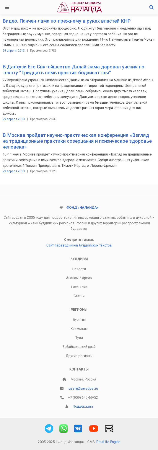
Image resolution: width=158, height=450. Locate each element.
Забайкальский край (79, 347)
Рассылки (79, 287)
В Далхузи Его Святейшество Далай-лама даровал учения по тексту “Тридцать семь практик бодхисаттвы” (73, 70)
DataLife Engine (108, 442)
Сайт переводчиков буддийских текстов (79, 245)
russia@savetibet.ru (83, 388)
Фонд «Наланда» (82, 207)
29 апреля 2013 (14, 50)
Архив (87, 278)
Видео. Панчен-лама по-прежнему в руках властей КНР (67, 21)
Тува (79, 338)
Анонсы (72, 278)
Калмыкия (79, 329)
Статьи (79, 296)
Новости (79, 269)
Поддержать (83, 406)
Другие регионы (79, 356)
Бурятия (79, 320)
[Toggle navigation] (7, 7)
